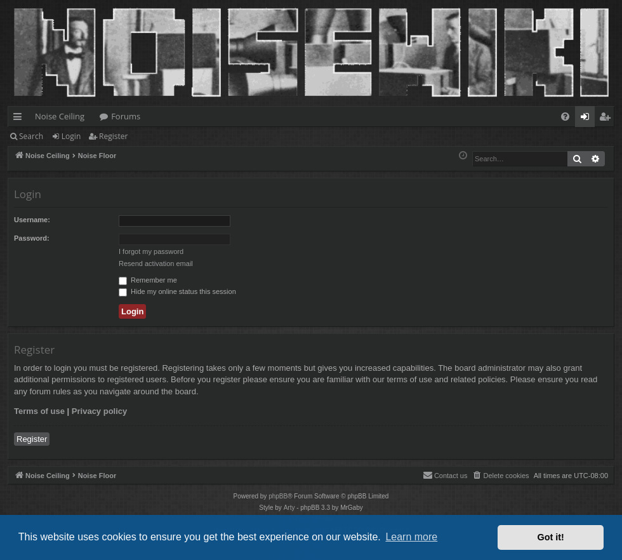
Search (31, 136)
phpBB (278, 496)
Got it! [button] (551, 537)
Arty (289, 507)
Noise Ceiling (59, 116)
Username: (32, 219)
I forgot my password (151, 251)
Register (113, 136)
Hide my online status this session (177, 291)
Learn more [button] (411, 536)
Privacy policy (99, 411)
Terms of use (39, 411)
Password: (32, 238)
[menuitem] (565, 116)
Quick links (20, 118)
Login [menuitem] (587, 118)
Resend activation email (156, 263)
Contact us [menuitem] (445, 474)
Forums (125, 116)
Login (71, 136)
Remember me (148, 280)
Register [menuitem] (607, 118)
